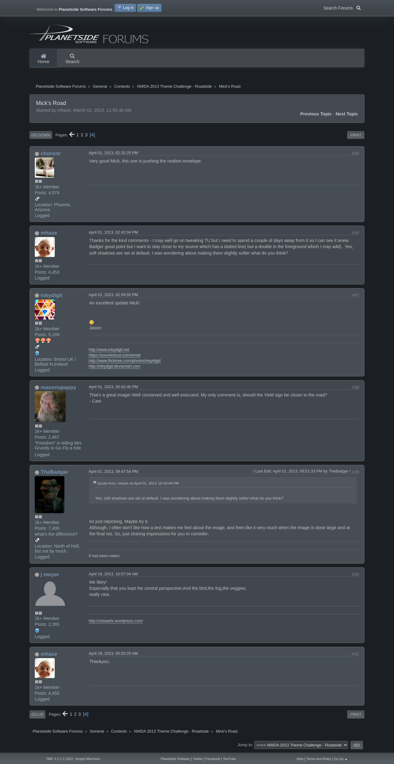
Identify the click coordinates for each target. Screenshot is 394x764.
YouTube (229, 759)
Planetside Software (175, 759)
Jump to (245, 746)
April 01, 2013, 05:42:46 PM (113, 388)
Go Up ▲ (341, 759)
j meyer (50, 576)
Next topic (347, 115)
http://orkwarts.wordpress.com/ (116, 622)
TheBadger (54, 473)
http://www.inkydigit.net (109, 351)
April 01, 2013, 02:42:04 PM (113, 233)
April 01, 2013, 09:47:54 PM (113, 473)
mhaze (49, 234)
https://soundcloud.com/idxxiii (114, 356)
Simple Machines (87, 759)
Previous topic (316, 115)
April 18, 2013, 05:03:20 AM (113, 655)
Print (356, 137)
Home (43, 59)
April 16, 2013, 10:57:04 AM (113, 575)
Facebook (213, 759)
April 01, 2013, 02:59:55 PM (113, 296)
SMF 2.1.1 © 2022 (59, 759)
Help (300, 759)
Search (72, 59)
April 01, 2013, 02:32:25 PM (113, 154)
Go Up (37, 716)
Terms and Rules (318, 759)
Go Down (40, 137)
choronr (51, 155)
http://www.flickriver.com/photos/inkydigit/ (125, 362)
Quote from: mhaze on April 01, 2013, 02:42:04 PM (138, 485)
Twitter (198, 759)
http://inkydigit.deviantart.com (114, 367)
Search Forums (342, 7)
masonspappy (58, 389)
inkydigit (51, 297)
